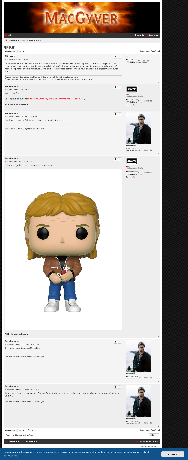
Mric (127, 56)
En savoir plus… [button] (12, 456)
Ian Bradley (154, 446)
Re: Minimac (12, 86)
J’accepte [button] (172, 454)
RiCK (127, 94)
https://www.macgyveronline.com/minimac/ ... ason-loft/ (56, 98)
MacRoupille (131, 145)
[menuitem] (8, 35)
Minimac (9, 47)
